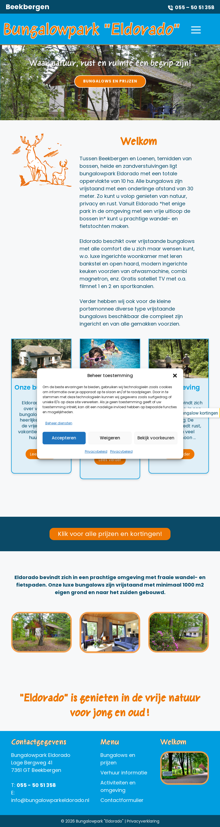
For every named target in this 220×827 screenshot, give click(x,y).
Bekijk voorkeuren (155, 444)
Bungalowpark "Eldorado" (92, 29)
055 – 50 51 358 (194, 7)
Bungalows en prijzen (110, 81)
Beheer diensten (58, 429)
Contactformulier (122, 800)
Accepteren (64, 444)
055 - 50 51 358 (36, 785)
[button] (175, 382)
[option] (110, 82)
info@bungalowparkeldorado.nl (50, 800)
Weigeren (110, 444)
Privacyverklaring (143, 821)
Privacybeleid (96, 457)
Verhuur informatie (123, 772)
